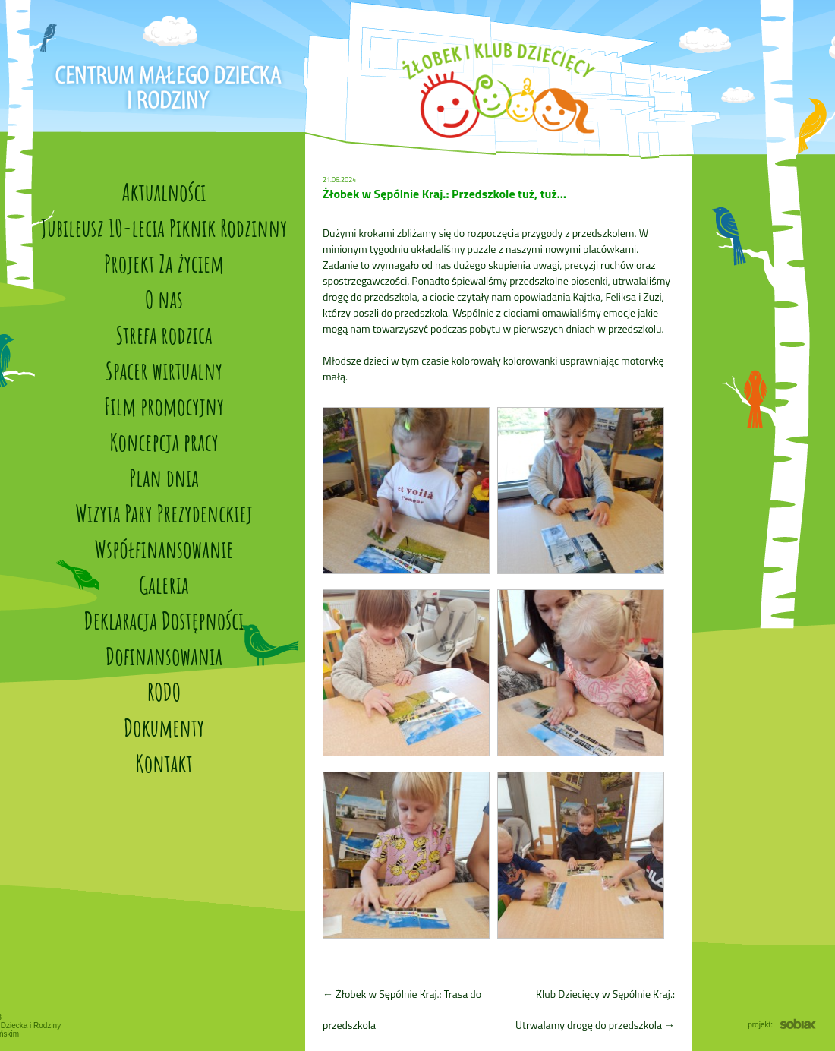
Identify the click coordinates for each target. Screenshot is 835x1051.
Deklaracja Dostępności (164, 620)
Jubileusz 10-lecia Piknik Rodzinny (164, 227)
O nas (164, 298)
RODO (164, 691)
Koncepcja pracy (164, 441)
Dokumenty (164, 727)
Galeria (163, 584)
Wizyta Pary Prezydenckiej (163, 513)
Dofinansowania (164, 655)
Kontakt (163, 762)
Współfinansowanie (163, 548)
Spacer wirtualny (164, 370)
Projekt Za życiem (164, 263)
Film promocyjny (164, 405)
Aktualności (163, 191)
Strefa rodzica (164, 334)
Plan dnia (164, 477)
